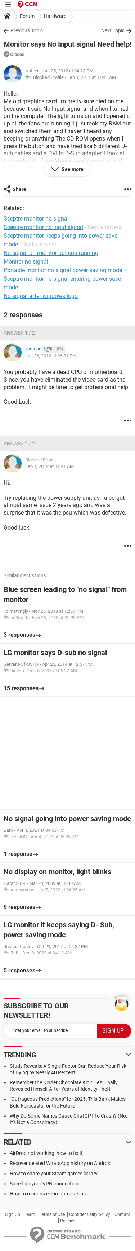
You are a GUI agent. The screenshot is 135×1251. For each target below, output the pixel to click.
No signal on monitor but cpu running (51, 253)
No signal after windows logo (41, 296)
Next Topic (113, 30)
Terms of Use (52, 1214)
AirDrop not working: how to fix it (46, 1153)
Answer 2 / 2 (19, 443)
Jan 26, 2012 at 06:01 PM (50, 356)
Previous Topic (26, 30)
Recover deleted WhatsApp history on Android (61, 1163)
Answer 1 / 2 (19, 333)
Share (19, 189)
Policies (67, 1220)
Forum (27, 16)
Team (29, 1214)
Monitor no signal (26, 261)
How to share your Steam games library (54, 1173)
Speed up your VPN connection (44, 1183)
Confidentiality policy (89, 1214)
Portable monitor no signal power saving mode (63, 270)
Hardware (55, 16)
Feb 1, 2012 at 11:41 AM (91, 77)
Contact (122, 1214)
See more (72, 169)
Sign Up (12, 1214)
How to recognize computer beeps (48, 1193)
